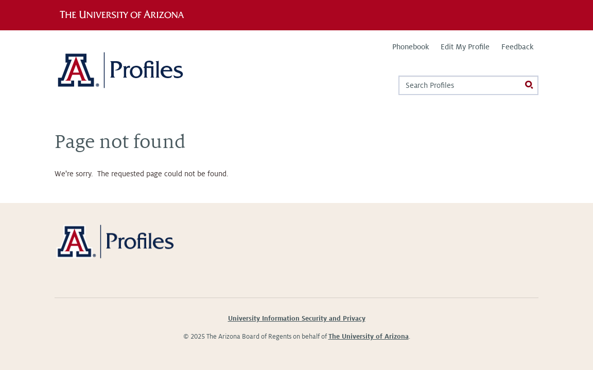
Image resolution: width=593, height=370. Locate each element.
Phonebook (410, 47)
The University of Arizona (368, 336)
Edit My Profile (465, 47)
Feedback (517, 47)
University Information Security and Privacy (296, 318)
